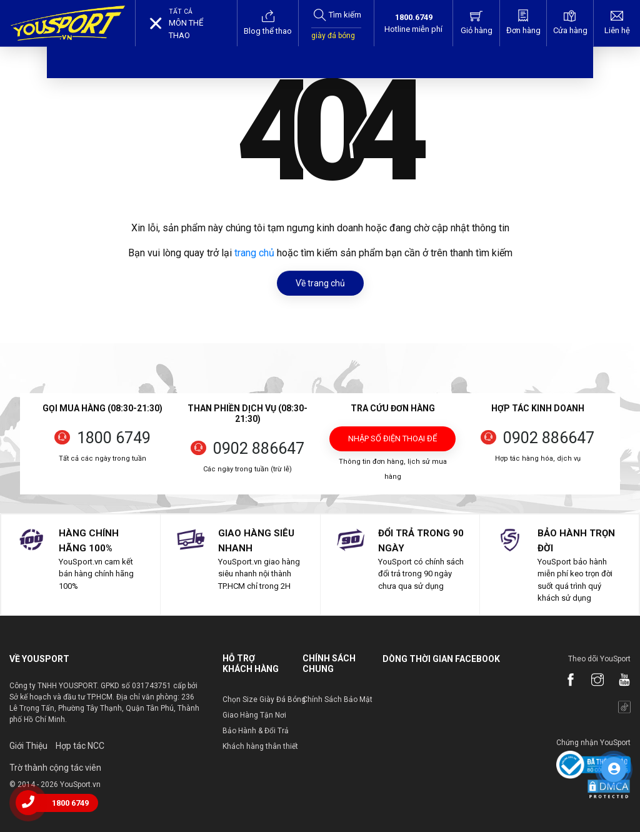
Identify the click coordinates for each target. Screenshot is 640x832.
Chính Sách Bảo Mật (337, 699)
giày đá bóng (333, 35)
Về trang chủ (320, 283)
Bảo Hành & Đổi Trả (255, 730)
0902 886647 (258, 448)
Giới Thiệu (28, 746)
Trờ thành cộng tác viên (55, 768)
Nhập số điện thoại (392, 442)
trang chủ (254, 253)
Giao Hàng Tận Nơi (254, 715)
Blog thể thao (268, 22)
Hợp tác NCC (80, 746)
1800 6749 (114, 438)
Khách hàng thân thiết (260, 746)
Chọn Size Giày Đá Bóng (264, 699)
